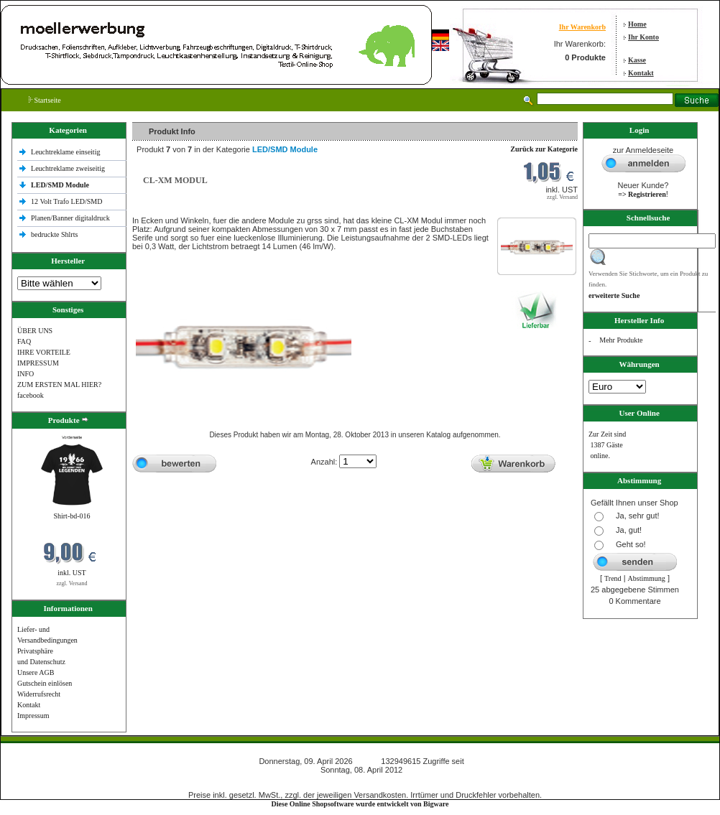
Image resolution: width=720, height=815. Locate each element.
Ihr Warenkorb (582, 27)
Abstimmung (646, 578)
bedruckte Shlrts (54, 234)
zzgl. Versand (72, 583)
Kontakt (641, 73)
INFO (25, 374)
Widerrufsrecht (38, 694)
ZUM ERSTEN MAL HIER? (59, 384)
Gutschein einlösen (44, 683)
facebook (30, 395)
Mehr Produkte (620, 340)
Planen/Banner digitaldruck (70, 218)
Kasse (637, 60)
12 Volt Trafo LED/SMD (66, 201)
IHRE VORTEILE (43, 352)
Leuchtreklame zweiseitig (69, 168)
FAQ (24, 341)
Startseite (45, 100)
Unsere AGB (35, 672)
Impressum (33, 715)
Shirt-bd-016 (71, 516)
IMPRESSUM (38, 363)
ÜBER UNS (34, 331)
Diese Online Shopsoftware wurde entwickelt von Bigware (360, 804)
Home (637, 24)
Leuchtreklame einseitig (66, 152)
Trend (613, 578)
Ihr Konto (643, 37)
